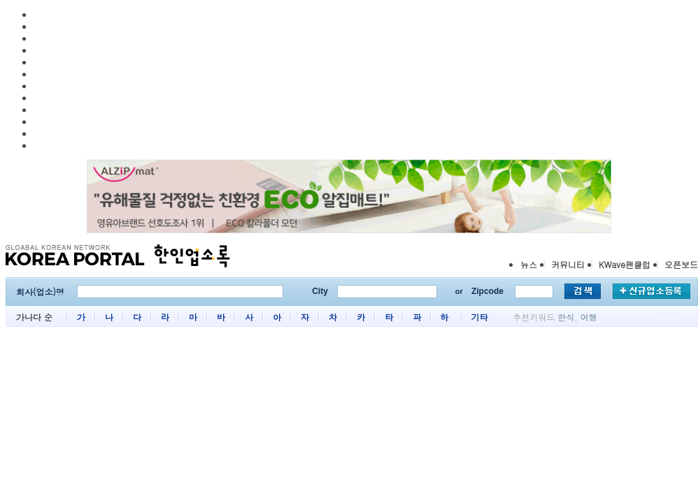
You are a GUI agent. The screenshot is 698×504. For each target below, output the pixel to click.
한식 (565, 317)
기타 (479, 317)
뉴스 (528, 264)
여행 (589, 317)
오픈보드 (681, 264)
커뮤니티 (568, 264)
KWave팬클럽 (624, 264)
